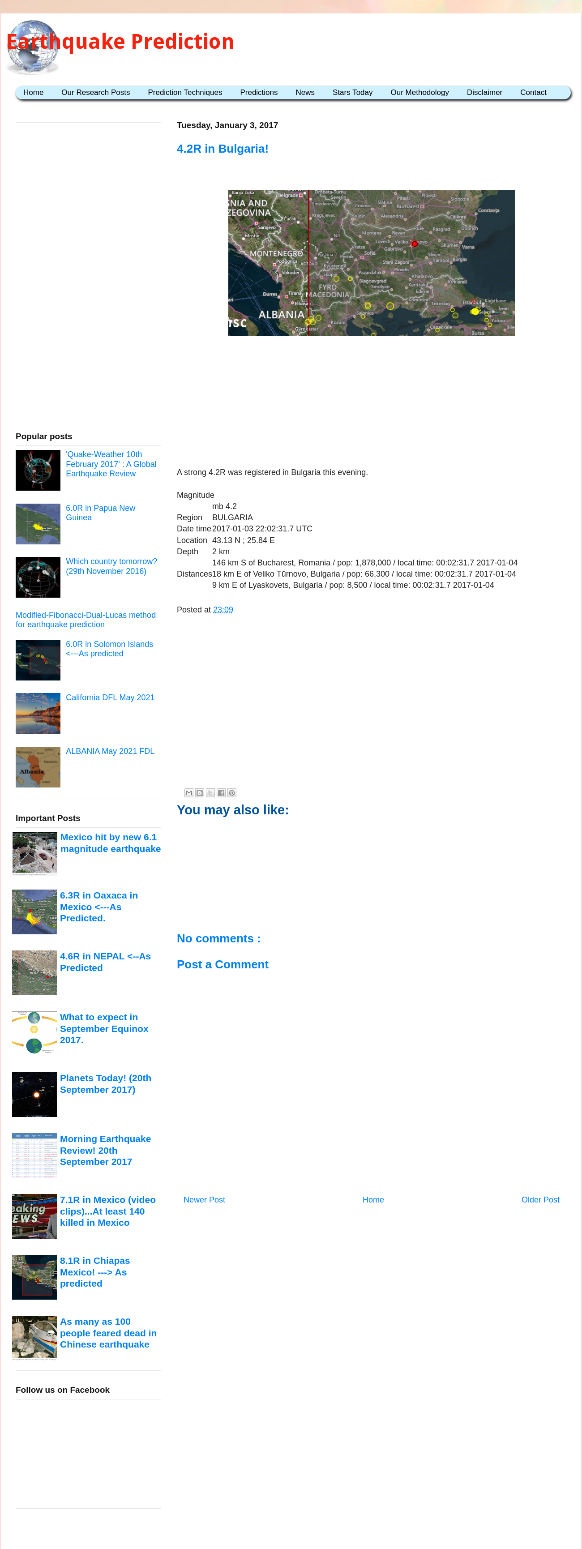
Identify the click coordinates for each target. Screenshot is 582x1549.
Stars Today (352, 92)
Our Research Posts (95, 92)
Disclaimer (484, 92)
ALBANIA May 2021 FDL (110, 751)
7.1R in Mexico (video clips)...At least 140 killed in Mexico (108, 1211)
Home (33, 92)
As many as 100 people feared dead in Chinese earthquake (108, 1332)
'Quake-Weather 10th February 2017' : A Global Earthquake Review (111, 464)
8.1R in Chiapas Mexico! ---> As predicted (95, 1271)
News (305, 92)
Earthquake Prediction (120, 41)
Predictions (259, 92)
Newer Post (204, 1199)
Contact (533, 92)
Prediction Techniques (185, 92)
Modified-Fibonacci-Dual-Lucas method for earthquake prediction (86, 620)
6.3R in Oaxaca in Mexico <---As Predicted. (99, 906)
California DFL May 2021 (110, 697)
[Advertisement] (371, 403)
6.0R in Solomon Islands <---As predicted (109, 649)
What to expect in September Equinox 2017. (104, 1028)
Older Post (541, 1199)
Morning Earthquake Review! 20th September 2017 (105, 1150)
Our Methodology (420, 92)
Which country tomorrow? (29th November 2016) (111, 566)
